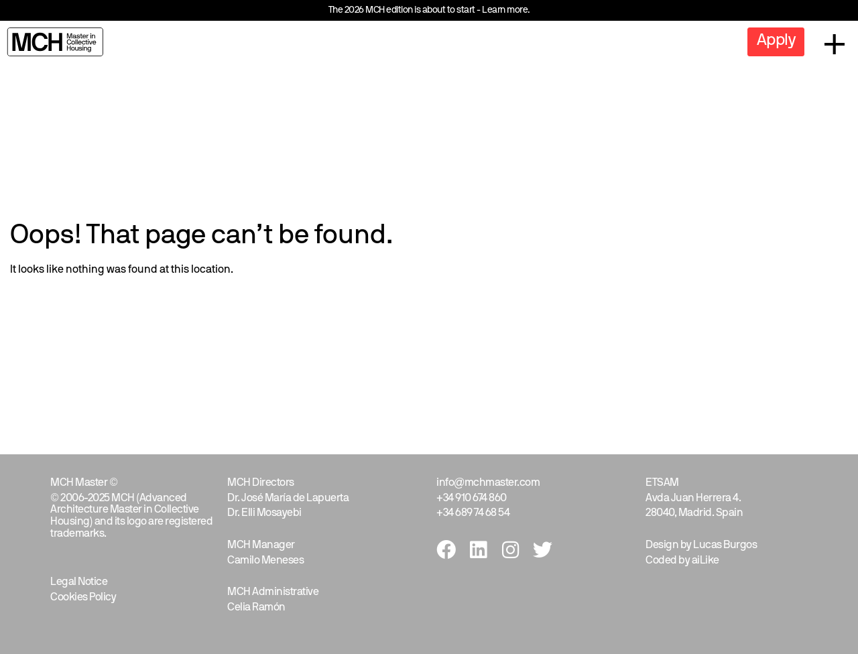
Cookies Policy (83, 597)
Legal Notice (78, 582)
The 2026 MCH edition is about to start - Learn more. (429, 10)
